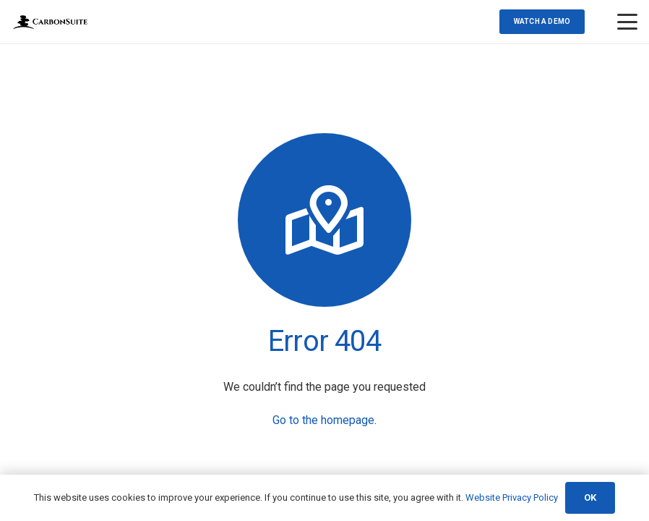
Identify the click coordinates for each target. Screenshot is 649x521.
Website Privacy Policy (511, 497)
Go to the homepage (323, 420)
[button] (627, 22)
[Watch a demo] (542, 21)
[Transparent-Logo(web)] (50, 22)
